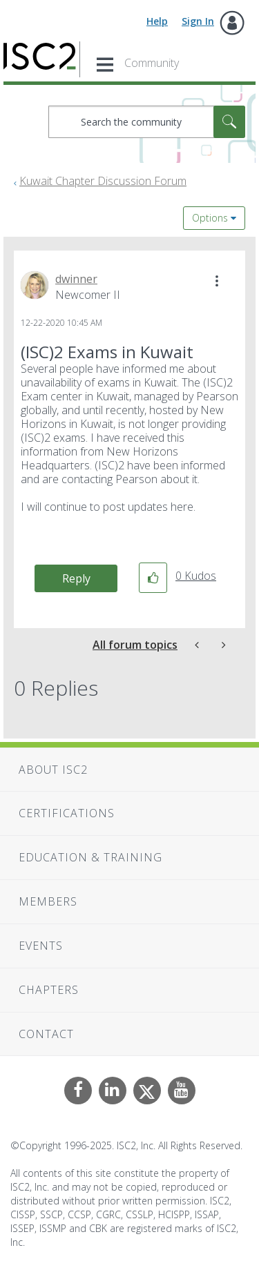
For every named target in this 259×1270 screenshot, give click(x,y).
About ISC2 (53, 769)
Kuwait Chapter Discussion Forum (102, 180)
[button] (217, 281)
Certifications (67, 813)
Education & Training (90, 857)
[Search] (146, 122)
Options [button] (210, 217)
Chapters (49, 989)
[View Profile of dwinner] (76, 278)
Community (151, 62)
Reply (76, 578)
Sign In (198, 21)
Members (48, 901)
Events (41, 945)
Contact (46, 1034)
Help (157, 21)
